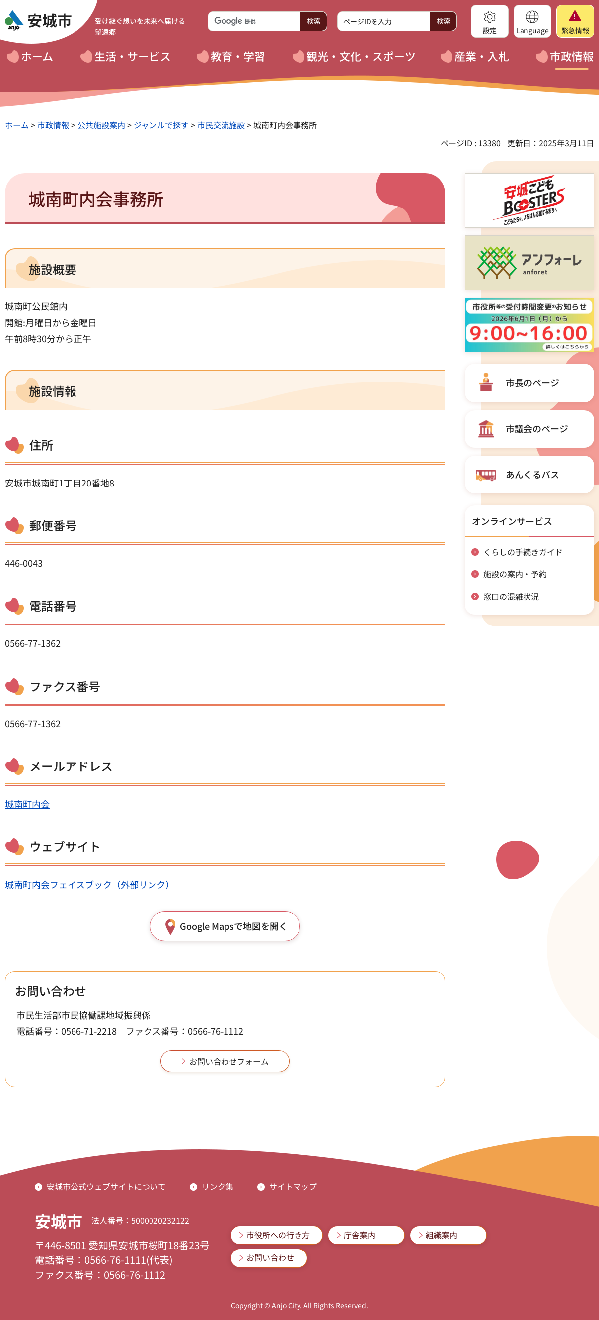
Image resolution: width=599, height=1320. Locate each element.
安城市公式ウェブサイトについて (106, 1186)
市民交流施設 (221, 125)
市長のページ (532, 382)
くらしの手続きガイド (523, 551)
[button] (490, 21)
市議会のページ (537, 428)
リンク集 (217, 1186)
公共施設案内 (101, 125)
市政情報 (53, 125)
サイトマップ (293, 1186)
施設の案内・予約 (515, 574)
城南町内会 (27, 803)
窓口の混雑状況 (511, 596)
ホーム (17, 125)
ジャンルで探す (161, 125)
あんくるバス (532, 474)
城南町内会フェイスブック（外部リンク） (89, 884)
